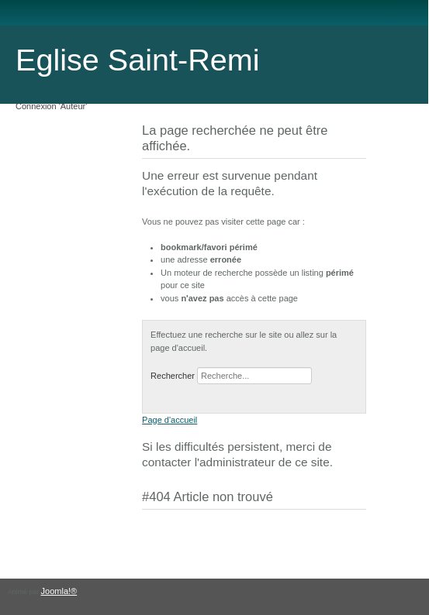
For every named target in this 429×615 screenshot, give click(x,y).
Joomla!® (59, 591)
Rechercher (172, 375)
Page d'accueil (169, 419)
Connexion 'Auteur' (51, 106)
